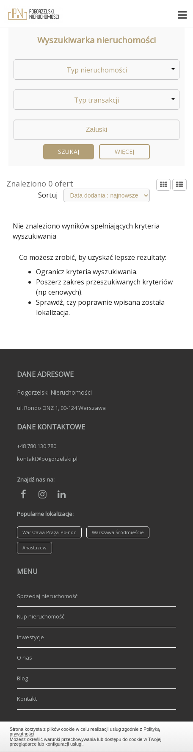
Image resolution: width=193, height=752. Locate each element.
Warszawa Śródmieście (118, 532)
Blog (22, 678)
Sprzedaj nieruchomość (47, 596)
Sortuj (48, 195)
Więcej (125, 152)
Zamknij (96, 735)
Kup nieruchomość (40, 616)
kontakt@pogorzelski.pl (47, 458)
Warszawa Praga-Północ (49, 532)
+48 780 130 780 (36, 446)
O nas (24, 657)
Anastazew (34, 547)
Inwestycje (30, 637)
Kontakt (27, 698)
